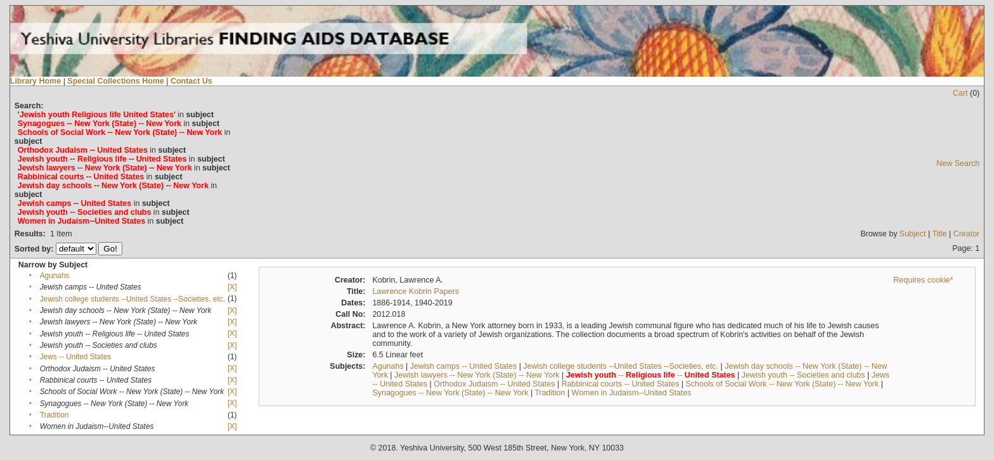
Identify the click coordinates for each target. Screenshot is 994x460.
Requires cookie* (923, 280)
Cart (960, 93)
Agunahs (55, 275)
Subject (913, 233)
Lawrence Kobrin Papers (415, 291)
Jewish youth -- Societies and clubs (803, 375)
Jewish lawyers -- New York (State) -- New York (477, 375)
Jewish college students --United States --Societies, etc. (132, 299)
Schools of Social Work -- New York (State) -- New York (782, 384)
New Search (957, 163)
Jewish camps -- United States (463, 366)
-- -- (650, 375)
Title (939, 233)
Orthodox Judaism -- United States (494, 384)
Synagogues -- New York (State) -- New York (450, 392)
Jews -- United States (76, 356)
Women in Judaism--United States (632, 392)
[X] (232, 287)
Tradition (54, 415)
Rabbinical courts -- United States (621, 384)
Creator (966, 233)
